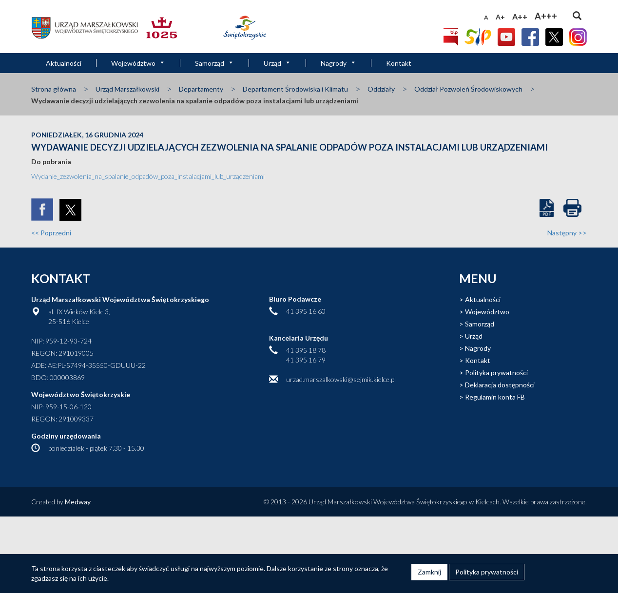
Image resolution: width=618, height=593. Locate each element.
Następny (567, 233)
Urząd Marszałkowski (127, 89)
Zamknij (429, 572)
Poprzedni (51, 233)
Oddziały (381, 89)
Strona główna (53, 89)
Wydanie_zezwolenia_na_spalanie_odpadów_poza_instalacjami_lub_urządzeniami (148, 176)
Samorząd (214, 63)
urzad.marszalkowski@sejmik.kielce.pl (341, 379)
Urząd (277, 63)
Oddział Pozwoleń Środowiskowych (468, 89)
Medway (78, 501)
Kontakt (398, 63)
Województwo (138, 63)
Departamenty (201, 89)
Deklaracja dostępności (500, 385)
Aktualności (63, 63)
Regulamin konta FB (495, 397)
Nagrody (338, 63)
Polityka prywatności (496, 372)
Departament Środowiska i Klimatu (295, 89)
